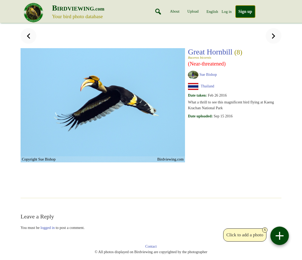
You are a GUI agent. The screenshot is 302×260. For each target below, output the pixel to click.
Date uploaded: (200, 116)
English (212, 11)
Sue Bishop (208, 74)
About (174, 11)
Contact (151, 246)
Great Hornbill (233, 53)
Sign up (245, 11)
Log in (227, 11)
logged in (48, 228)
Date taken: (197, 95)
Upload (192, 11)
